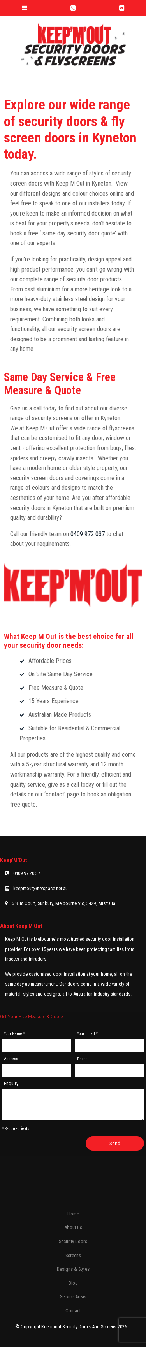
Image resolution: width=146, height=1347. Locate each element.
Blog (73, 1283)
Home (73, 1214)
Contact (73, 1311)
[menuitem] (73, 1214)
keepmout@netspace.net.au (40, 888)
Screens (73, 1255)
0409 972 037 (87, 534)
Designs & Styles (73, 1269)
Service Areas (73, 1297)
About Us (73, 1227)
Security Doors (73, 1241)
